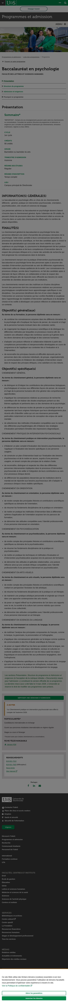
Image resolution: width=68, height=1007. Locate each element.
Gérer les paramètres (34, 993)
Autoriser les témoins (34, 998)
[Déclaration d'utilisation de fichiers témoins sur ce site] (34, 988)
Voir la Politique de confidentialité (16, 986)
